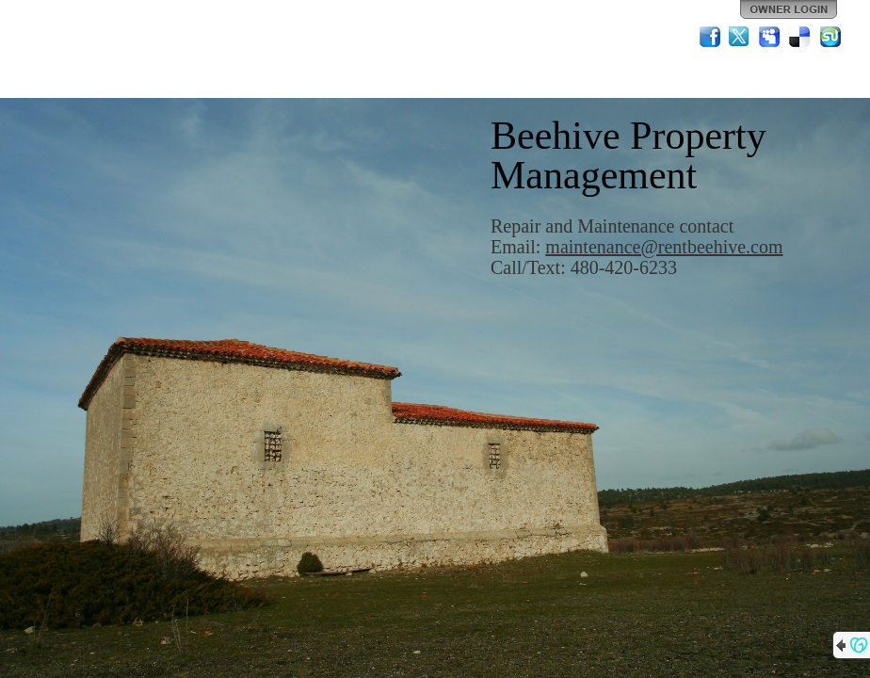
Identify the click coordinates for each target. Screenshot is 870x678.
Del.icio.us (800, 37)
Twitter (740, 37)
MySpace (770, 37)
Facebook (710, 37)
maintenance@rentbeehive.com (663, 246)
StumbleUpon (830, 37)
